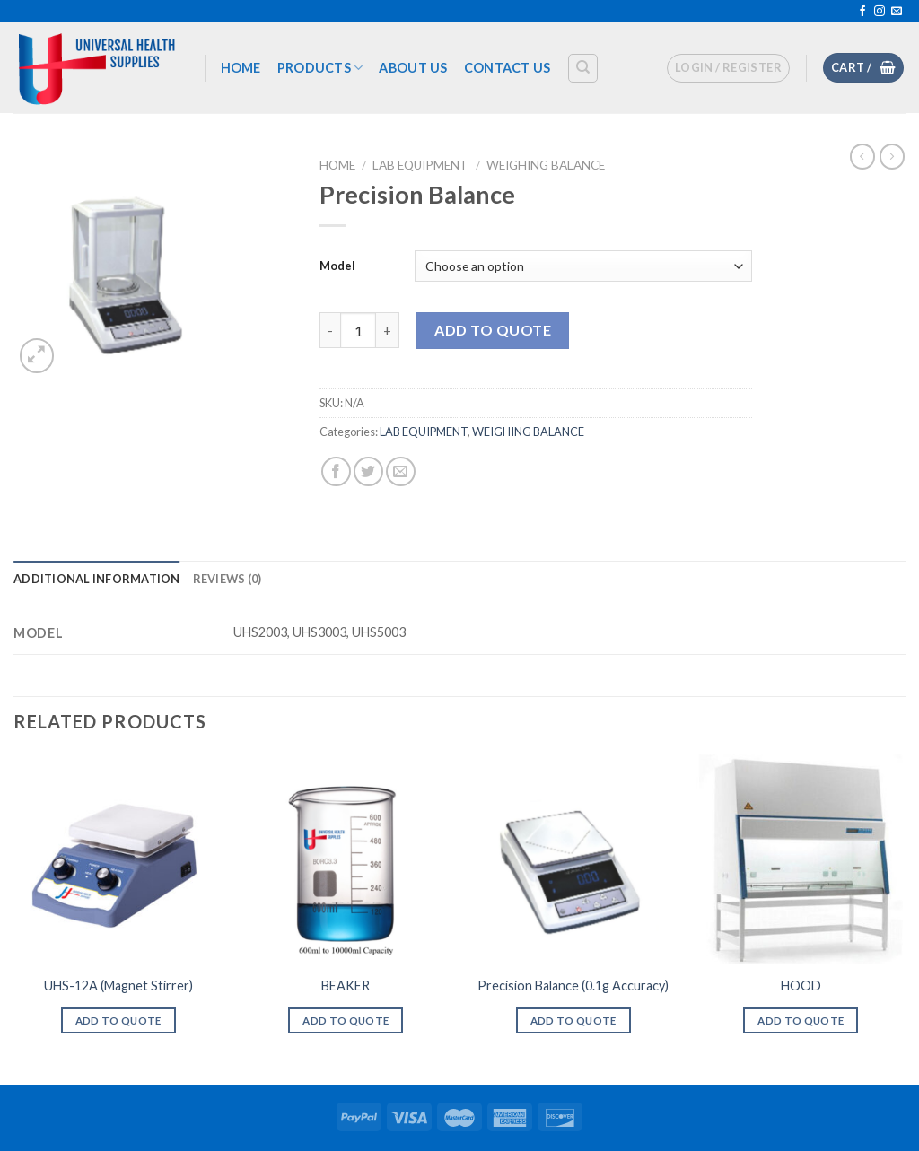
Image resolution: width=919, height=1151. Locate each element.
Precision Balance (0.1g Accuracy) (573, 985)
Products (320, 67)
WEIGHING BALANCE (545, 165)
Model (337, 265)
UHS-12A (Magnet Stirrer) (118, 985)
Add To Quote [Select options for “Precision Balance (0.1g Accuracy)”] (573, 1020)
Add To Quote (492, 329)
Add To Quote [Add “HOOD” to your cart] (800, 1020)
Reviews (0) (227, 578)
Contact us (507, 67)
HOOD (801, 985)
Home (241, 67)
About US (413, 67)
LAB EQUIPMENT (420, 165)
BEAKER (345, 985)
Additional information (96, 578)
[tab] (96, 579)
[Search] (583, 68)
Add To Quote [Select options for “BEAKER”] (345, 1020)
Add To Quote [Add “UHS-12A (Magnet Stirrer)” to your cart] (118, 1020)
